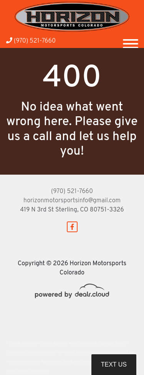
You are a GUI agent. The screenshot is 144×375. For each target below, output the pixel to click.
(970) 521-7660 (31, 41)
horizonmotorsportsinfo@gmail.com (72, 201)
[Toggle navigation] (130, 40)
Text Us (114, 364)
